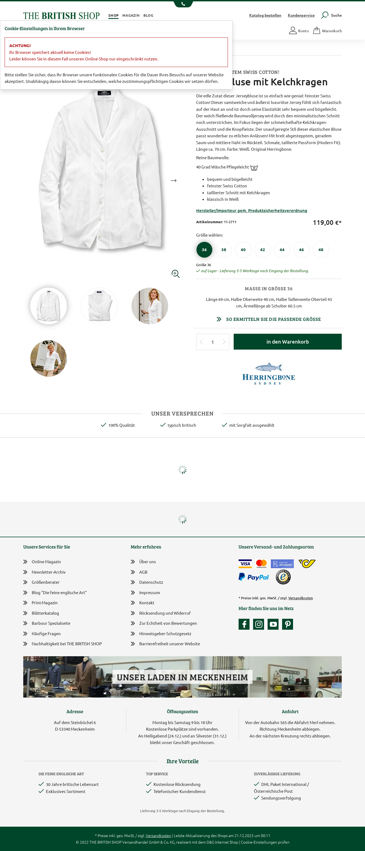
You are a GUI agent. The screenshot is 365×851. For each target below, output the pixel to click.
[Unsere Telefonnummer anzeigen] (182, 4)
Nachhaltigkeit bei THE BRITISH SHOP (62, 643)
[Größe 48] (321, 250)
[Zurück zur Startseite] (61, 15)
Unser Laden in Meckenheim (182, 677)
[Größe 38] (224, 250)
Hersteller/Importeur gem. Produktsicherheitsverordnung (251, 210)
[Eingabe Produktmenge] (213, 342)
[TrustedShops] (283, 577)
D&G (210, 842)
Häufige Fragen (42, 633)
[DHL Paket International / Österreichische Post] (307, 563)
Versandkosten (300, 598)
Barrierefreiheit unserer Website (165, 644)
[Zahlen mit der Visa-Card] (245, 563)
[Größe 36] (204, 250)
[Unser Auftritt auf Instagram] (260, 624)
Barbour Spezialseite (46, 623)
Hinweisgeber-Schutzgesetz (161, 634)
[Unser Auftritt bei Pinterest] (287, 624)
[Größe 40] (243, 250)
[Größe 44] (282, 250)
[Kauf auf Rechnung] (282, 563)
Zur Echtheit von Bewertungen (164, 623)
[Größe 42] (262, 250)
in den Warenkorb (287, 341)
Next (173, 180)
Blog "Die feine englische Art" (55, 592)
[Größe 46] (301, 250)
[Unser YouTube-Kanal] (274, 624)
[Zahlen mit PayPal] (255, 576)
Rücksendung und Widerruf (161, 613)
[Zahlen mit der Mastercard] (261, 563)
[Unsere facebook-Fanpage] (245, 624)
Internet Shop (226, 842)
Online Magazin (42, 561)
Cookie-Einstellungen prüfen (265, 842)
